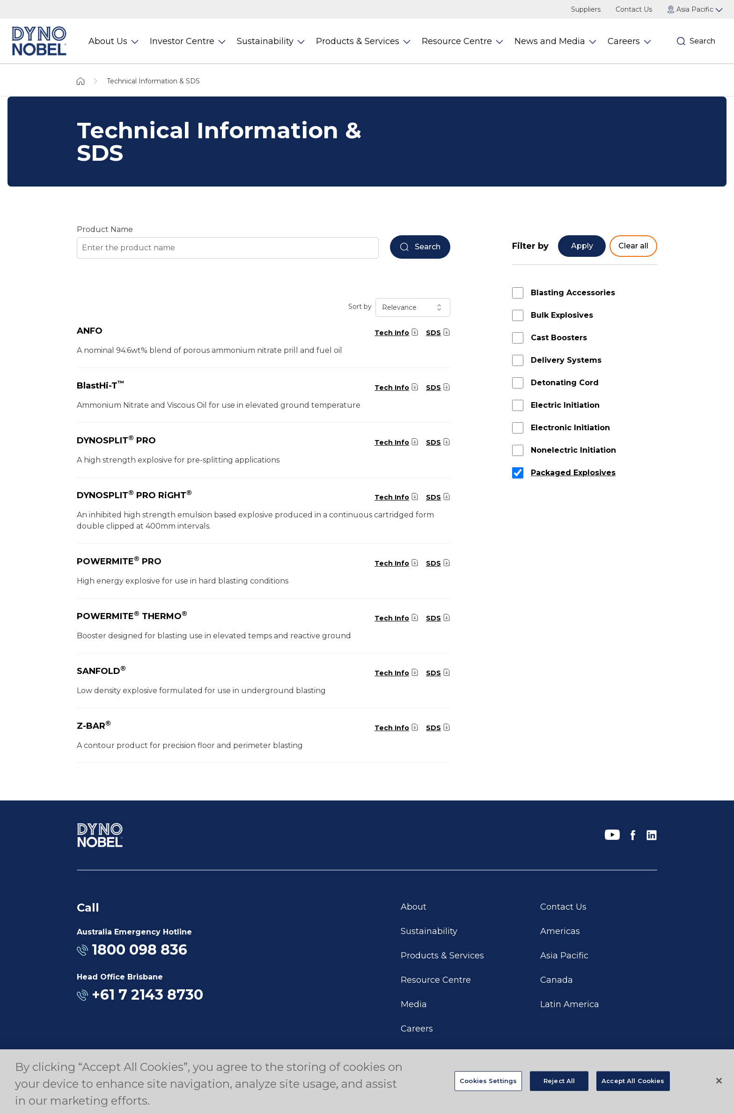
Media (414, 1004)
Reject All (559, 1080)
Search (702, 41)
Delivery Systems (566, 360)
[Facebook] (633, 835)
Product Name (105, 229)
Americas (560, 931)
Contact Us (634, 9)
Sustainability (429, 931)
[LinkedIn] (651, 835)
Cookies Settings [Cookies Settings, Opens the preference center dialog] (488, 1080)
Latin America (569, 1004)
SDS (433, 333)
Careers (417, 1029)
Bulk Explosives (562, 315)
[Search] (681, 41)
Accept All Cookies (633, 1080)
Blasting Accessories (573, 292)
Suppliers (586, 9)
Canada (556, 980)
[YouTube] (612, 835)
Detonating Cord (565, 382)
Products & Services (442, 955)
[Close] (719, 1080)
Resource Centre (436, 980)
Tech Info (391, 333)
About (413, 907)
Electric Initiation (565, 405)
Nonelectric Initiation (573, 450)
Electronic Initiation (570, 427)
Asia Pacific (564, 955)
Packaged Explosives (573, 472)
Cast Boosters (559, 337)
